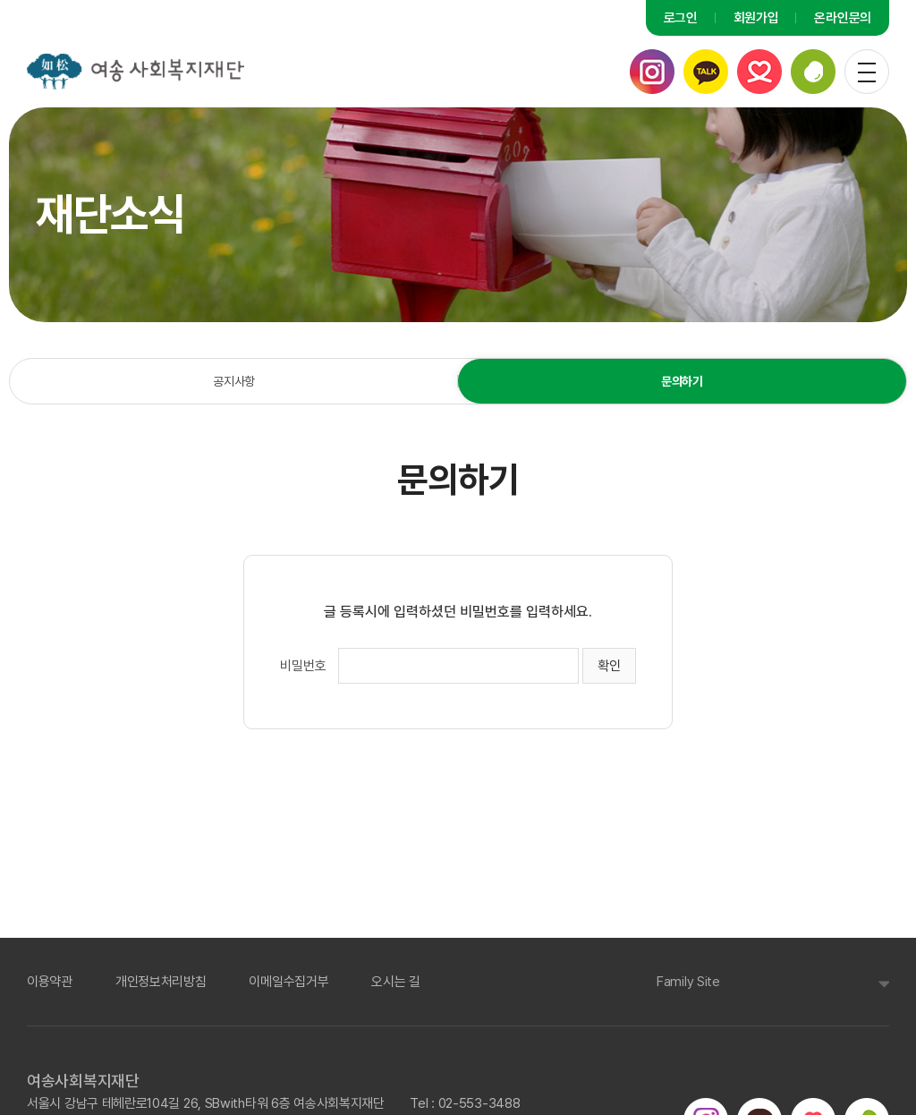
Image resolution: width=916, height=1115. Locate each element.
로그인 (681, 18)
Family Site (688, 980)
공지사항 (233, 381)
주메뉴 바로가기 (0, 0)
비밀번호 (303, 666)
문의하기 (681, 381)
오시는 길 (395, 980)
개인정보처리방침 (161, 980)
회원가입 (756, 18)
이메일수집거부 (288, 980)
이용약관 (49, 980)
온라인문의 (843, 18)
